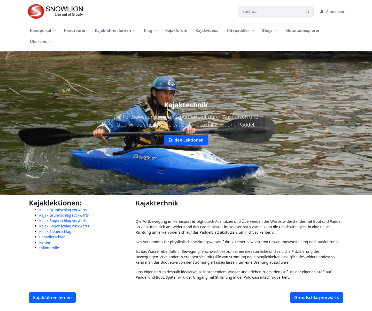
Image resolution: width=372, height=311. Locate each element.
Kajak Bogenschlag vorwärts (63, 220)
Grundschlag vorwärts (316, 297)
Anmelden (332, 11)
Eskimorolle (49, 247)
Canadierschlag (52, 236)
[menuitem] (43, 30)
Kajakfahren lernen (52, 297)
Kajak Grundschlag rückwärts (64, 215)
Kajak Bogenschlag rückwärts (64, 226)
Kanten (45, 242)
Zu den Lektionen (186, 140)
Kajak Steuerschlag (55, 231)
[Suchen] (269, 11)
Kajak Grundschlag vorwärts (63, 209)
